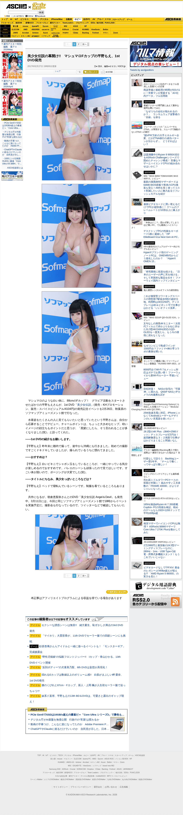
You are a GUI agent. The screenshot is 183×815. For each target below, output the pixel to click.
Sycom (45, 26)
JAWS (15, 33)
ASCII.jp (16, 6)
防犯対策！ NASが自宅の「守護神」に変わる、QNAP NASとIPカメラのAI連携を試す (161, 391)
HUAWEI (85, 29)
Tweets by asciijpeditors (142, 70)
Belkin (105, 29)
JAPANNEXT (35, 36)
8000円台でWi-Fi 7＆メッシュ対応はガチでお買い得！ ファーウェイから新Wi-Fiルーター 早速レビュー (161, 374)
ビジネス (24, 19)
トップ (4, 19)
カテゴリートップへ (117, 592)
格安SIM (19, 23)
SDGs (93, 23)
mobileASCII (101, 776)
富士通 (15, 26)
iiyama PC (87, 759)
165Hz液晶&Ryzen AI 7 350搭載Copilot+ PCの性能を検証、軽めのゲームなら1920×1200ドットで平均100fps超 (161, 509)
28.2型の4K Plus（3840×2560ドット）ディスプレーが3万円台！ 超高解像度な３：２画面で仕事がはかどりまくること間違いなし (161, 436)
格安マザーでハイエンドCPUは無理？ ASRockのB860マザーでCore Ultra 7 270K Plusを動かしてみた (161, 528)
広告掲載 (124, 787)
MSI (65, 26)
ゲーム (129, 19)
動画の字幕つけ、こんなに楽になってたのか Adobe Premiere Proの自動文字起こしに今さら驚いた (89, 724)
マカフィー (15, 36)
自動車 (69, 19)
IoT (16, 19)
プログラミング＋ (107, 773)
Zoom (115, 33)
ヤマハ (105, 33)
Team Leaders (93, 773)
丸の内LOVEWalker (129, 779)
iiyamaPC (35, 26)
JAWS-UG (70, 762)
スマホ (108, 19)
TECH (34, 19)
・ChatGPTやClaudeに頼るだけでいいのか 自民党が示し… (12, 152)
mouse (25, 26)
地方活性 (100, 23)
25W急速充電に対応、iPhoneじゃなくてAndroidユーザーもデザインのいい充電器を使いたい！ (161, 415)
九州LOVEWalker (114, 779)
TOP (39, 755)
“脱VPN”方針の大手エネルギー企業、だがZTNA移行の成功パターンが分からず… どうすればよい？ (161, 140)
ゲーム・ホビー (39, 6)
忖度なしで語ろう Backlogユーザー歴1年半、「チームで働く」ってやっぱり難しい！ (161, 461)
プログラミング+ (82, 23)
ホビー (78, 19)
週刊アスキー (55, 23)
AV (94, 19)
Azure (45, 33)
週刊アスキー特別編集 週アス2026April (12, 84)
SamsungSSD (53, 29)
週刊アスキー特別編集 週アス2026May (12, 47)
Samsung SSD (55, 769)
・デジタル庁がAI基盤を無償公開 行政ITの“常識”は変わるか (12, 134)
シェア (58, 71)
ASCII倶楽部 (173, 19)
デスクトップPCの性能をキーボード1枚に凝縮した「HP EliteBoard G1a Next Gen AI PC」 (161, 234)
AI (11, 19)
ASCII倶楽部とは (15, 168)
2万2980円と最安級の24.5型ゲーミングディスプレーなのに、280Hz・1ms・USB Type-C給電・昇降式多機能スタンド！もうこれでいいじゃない (161, 551)
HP (85, 26)
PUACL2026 (110, 23)
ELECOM (15, 29)
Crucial (76, 29)
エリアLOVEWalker (51, 779)
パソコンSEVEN (55, 26)
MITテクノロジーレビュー (117, 776)
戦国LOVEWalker (145, 779)
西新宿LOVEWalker (83, 779)
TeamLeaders (68, 23)
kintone (35, 33)
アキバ (100, 19)
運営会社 (98, 787)
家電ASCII (30, 23)
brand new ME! (108, 766)
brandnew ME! (55, 36)
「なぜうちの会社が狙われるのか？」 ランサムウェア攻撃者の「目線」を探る (161, 114)
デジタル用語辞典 (87, 776)
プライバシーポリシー (80, 787)
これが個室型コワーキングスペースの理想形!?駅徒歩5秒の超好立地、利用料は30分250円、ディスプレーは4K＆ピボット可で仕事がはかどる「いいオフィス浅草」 (161, 302)
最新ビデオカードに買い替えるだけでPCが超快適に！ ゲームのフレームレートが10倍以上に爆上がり (161, 208)
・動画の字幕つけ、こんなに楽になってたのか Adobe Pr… (11, 143)
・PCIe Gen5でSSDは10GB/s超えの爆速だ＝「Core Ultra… (12, 125)
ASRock (65, 29)
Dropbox (66, 33)
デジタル (44, 19)
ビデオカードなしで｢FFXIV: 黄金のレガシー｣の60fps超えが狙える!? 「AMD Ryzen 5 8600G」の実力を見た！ (161, 572)
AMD (25, 29)
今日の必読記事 (61, 776)
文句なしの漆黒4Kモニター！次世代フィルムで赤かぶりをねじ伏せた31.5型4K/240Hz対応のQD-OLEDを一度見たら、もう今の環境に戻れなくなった (161, 329)
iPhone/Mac (57, 19)
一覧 (79, 72)
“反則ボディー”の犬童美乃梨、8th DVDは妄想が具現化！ (75, 667)
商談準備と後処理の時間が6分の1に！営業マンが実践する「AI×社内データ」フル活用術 (161, 92)
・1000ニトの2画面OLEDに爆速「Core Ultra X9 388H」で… (12, 161)
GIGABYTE (45, 29)
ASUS (75, 26)
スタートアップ (118, 19)
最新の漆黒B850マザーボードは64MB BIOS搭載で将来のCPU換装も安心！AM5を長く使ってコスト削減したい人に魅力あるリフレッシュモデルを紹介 (161, 187)
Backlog (85, 33)
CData (75, 33)
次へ (84, 44)
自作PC (86, 19)
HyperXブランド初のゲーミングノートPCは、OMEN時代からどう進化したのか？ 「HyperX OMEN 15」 (160, 257)
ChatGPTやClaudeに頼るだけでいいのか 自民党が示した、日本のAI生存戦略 (76, 728)
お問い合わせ (111, 787)
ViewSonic (95, 29)
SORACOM (81, 769)
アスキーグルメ (42, 23)
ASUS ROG (35, 29)
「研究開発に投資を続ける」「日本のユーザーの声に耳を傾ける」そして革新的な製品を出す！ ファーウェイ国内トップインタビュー (161, 276)
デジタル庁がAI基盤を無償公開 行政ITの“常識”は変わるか (65, 719)
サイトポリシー (60, 787)
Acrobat (25, 33)
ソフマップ (45, 36)
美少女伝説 (84, 404)
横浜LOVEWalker (67, 779)
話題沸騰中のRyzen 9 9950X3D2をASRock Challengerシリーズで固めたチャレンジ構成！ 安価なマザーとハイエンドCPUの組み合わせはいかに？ (161, 160)
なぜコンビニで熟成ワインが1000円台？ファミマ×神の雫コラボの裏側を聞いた (161, 348)
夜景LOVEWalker (98, 779)
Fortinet (95, 33)
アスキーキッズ (7, 23)
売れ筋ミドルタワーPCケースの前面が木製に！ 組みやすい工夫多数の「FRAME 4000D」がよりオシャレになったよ (161, 484)
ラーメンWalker (36, 779)
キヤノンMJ (25, 36)
